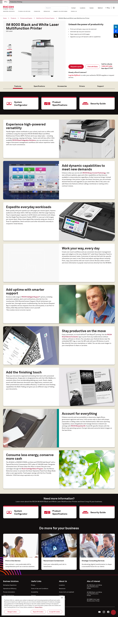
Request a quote (76, 66)
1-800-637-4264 (106, 66)
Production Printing (16, 2)
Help (113, 612)
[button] (8, 45)
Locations (82, 8)
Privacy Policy (38, 607)
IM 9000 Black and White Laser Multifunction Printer (94, 593)
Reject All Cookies (38, 611)
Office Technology (8, 595)
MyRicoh (100, 8)
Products (14, 18)
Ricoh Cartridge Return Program (32, 469)
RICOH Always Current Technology (94, 173)
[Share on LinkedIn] (116, 27)
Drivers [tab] (82, 86)
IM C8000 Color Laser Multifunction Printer (93, 600)
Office (5, 2)
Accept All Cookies (54, 611)
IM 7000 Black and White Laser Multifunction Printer (94, 586)
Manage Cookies (12, 611)
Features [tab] (17, 86)
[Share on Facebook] (116, 31)
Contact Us (62, 599)
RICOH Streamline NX (78, 426)
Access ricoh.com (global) (66, 592)
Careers (92, 8)
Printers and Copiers (27, 18)
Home (6, 18)
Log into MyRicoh (74, 75)
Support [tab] (100, 86)
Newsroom (62, 588)
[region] (33, 606)
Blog (108, 8)
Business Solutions (9, 13)
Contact (73, 8)
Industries (37, 13)
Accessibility (34, 592)
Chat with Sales (92, 66)
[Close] (62, 598)
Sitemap (33, 595)
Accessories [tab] (62, 86)
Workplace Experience (9, 585)
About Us (74, 13)
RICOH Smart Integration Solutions (24, 140)
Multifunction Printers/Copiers (46, 18)
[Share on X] (116, 35)
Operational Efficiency (9, 588)
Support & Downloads (60, 13)
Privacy (33, 585)
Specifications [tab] (39, 86)
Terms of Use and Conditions (39, 588)
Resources (47, 13)
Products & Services (24, 13)
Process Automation (9, 592)
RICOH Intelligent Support (30, 297)
